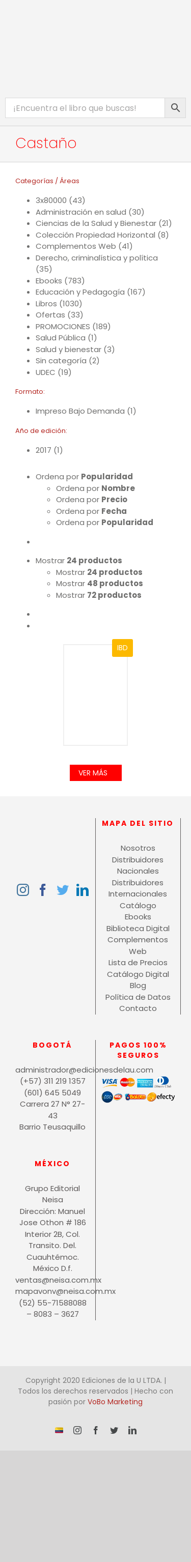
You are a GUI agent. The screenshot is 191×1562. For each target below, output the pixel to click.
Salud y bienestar (68, 349)
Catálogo (138, 905)
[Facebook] (43, 890)
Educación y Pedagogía (80, 291)
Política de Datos (138, 997)
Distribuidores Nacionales (137, 865)
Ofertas (50, 314)
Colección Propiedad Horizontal (95, 234)
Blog (138, 985)
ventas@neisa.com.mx (52, 1280)
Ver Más (92, 773)
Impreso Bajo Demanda (80, 411)
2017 (43, 450)
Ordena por (84, 476)
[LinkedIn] (82, 890)
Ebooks (49, 280)
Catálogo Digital (138, 974)
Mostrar (79, 560)
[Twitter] (63, 890)
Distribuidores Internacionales (137, 888)
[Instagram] (23, 890)
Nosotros (138, 848)
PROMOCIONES (63, 326)
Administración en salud (81, 212)
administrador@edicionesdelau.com (52, 1069)
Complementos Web (76, 246)
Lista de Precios (138, 962)
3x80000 (51, 200)
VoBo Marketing (115, 1402)
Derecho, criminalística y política (97, 257)
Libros (46, 303)
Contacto (138, 1008)
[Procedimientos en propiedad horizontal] (95, 695)
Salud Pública (61, 337)
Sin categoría (61, 360)
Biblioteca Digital (138, 928)
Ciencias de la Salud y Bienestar (96, 223)
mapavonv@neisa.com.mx (52, 1291)
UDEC (46, 372)
